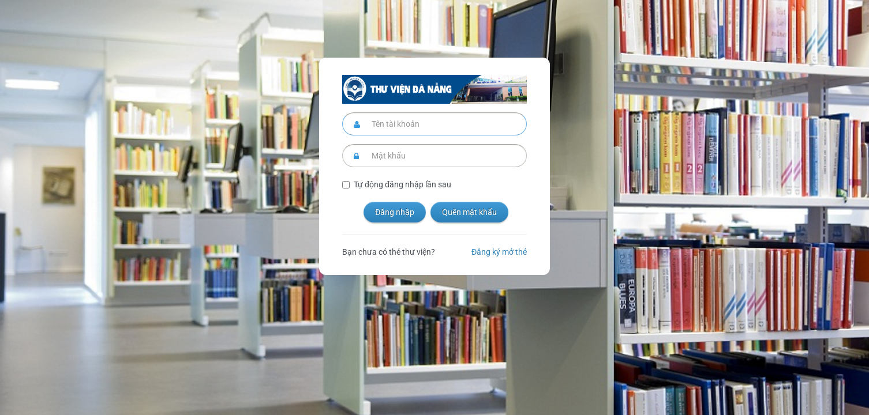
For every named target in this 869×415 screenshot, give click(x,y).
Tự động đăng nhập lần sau (402, 184)
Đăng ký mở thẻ (499, 251)
